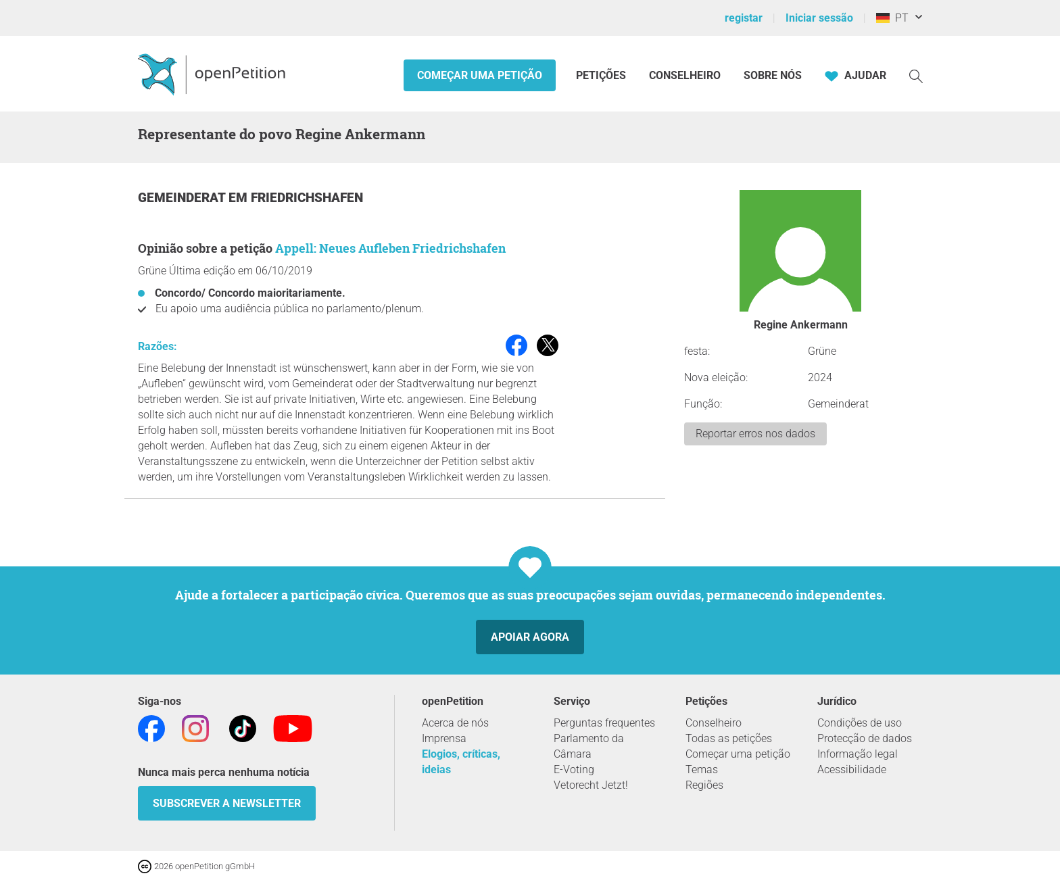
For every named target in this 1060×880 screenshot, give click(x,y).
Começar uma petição (479, 75)
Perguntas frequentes (604, 722)
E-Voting (574, 769)
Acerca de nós (455, 722)
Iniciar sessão (819, 17)
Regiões (704, 785)
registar (744, 17)
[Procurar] (916, 75)
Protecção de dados (864, 738)
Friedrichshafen (307, 197)
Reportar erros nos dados (755, 433)
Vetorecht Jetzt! (591, 785)
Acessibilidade (851, 769)
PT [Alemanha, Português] (892, 17)
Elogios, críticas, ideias (461, 762)
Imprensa (444, 738)
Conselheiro (685, 75)
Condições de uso (859, 722)
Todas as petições (728, 738)
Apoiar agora (530, 637)
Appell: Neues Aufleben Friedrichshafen (390, 248)
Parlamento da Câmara (589, 746)
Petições (602, 75)
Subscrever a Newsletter (227, 803)
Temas (701, 769)
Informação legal (857, 754)
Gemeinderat (183, 197)
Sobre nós (773, 75)
